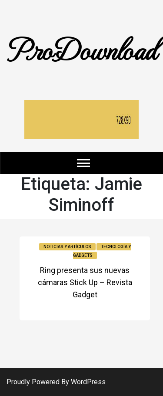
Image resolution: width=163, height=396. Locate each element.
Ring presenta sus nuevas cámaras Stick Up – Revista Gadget (85, 282)
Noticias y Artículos (67, 246)
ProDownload (81, 49)
